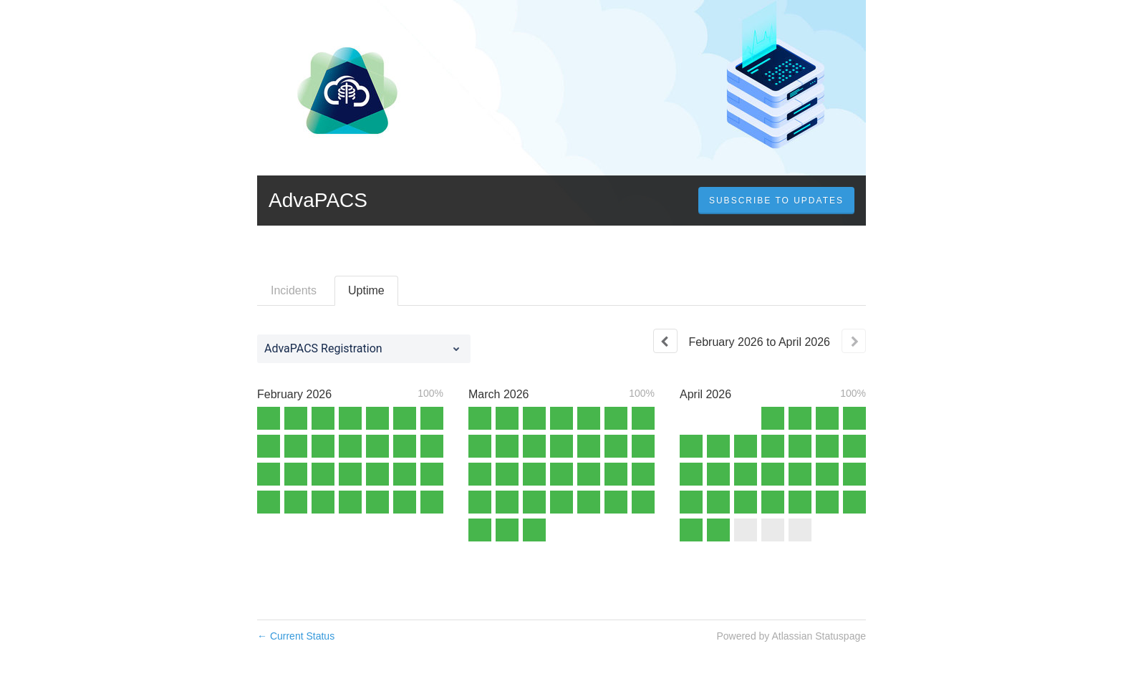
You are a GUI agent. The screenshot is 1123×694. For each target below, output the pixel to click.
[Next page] (854, 341)
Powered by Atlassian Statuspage (791, 636)
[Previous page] (665, 341)
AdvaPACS (318, 200)
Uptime (366, 290)
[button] (776, 200)
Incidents (294, 290)
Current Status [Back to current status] (295, 636)
